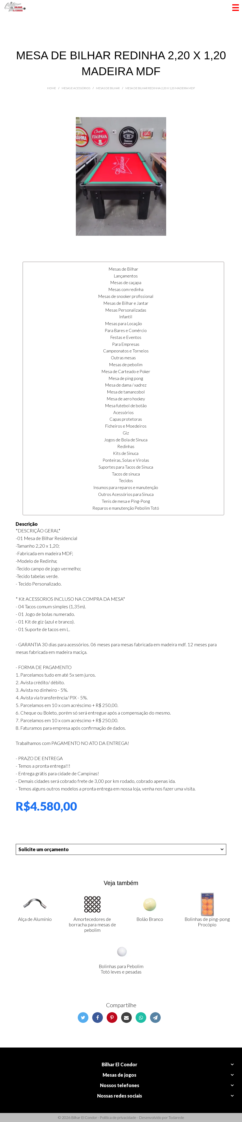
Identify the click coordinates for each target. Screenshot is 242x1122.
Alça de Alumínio (35, 919)
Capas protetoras (126, 419)
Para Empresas (125, 344)
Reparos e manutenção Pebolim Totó (125, 508)
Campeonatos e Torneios (126, 350)
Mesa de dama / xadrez (125, 385)
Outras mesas (123, 357)
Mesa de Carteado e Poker (125, 371)
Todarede (176, 1117)
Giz (126, 432)
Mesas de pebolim (125, 364)
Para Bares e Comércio (126, 330)
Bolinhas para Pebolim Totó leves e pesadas (121, 968)
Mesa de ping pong (126, 378)
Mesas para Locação (123, 323)
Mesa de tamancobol (126, 391)
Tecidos (126, 480)
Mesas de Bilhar (123, 269)
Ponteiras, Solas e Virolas (126, 460)
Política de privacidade (118, 1117)
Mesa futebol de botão (126, 405)
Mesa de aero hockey (126, 398)
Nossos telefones (119, 1085)
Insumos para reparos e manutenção (125, 487)
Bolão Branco (150, 919)
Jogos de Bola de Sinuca (125, 439)
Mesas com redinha (125, 289)
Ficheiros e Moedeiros (125, 426)
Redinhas (125, 446)
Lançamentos (126, 275)
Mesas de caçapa (125, 282)
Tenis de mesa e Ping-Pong (126, 501)
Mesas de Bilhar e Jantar (125, 303)
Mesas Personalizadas (125, 310)
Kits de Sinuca (125, 453)
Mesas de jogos (119, 1075)
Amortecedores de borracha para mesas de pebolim (92, 924)
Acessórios (123, 412)
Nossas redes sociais (119, 1096)
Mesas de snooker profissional (125, 296)
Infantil (125, 316)
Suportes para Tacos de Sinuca (126, 467)
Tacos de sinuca (126, 473)
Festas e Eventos (125, 337)
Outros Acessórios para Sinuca (126, 494)
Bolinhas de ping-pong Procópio (207, 921)
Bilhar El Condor (119, 1064)
